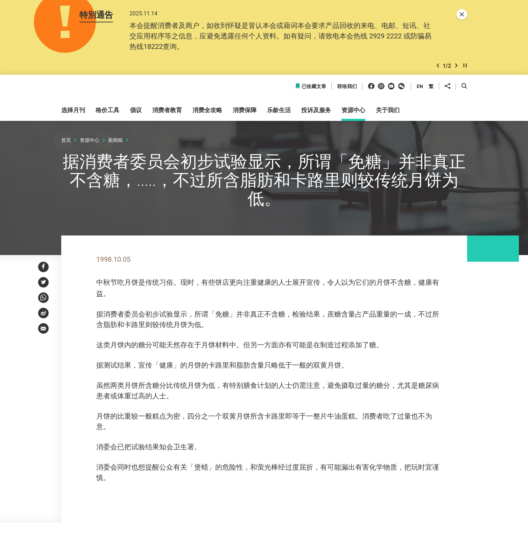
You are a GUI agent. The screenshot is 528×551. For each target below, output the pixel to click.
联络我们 (347, 89)
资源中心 (89, 142)
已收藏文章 (310, 89)
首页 (66, 142)
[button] (438, 67)
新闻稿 (115, 142)
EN (420, 88)
